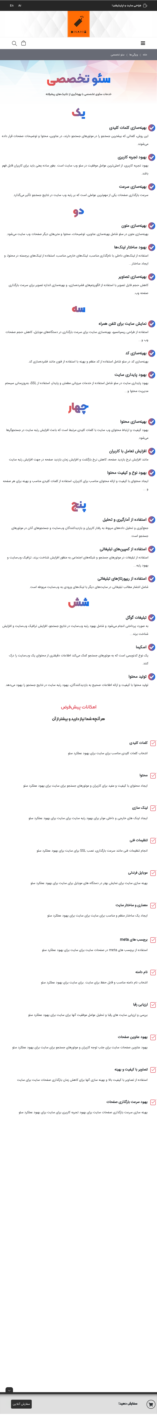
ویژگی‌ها (133, 55)
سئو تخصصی (117, 55)
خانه (145, 55)
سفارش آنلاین (21, 1404)
